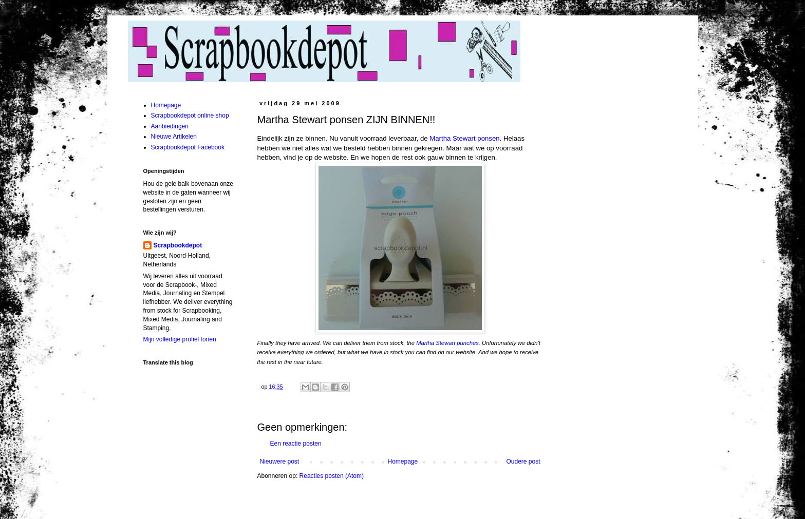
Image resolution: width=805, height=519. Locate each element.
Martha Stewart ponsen (464, 138)
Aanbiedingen (170, 126)
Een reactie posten (296, 443)
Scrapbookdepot (178, 245)
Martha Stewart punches (447, 343)
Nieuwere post (279, 461)
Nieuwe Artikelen (174, 136)
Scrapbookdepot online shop (190, 115)
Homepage (402, 461)
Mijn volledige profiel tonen (179, 339)
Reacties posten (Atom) (331, 475)
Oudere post (523, 461)
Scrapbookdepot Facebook (187, 147)
